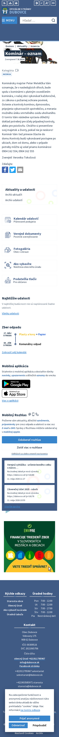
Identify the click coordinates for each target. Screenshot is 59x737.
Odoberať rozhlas (29, 425)
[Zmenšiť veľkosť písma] (42, 3)
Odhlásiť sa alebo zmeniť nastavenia (29, 439)
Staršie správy (12, 492)
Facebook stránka (29, 651)
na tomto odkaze (30, 710)
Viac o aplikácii (10, 386)
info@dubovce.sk (29, 648)
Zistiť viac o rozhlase (29, 433)
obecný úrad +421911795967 (29, 644)
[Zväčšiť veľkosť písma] (46, 3)
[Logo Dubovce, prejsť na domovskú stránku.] (29, 11)
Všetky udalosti (10, 299)
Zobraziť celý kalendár (14, 337)
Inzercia (7, 60)
